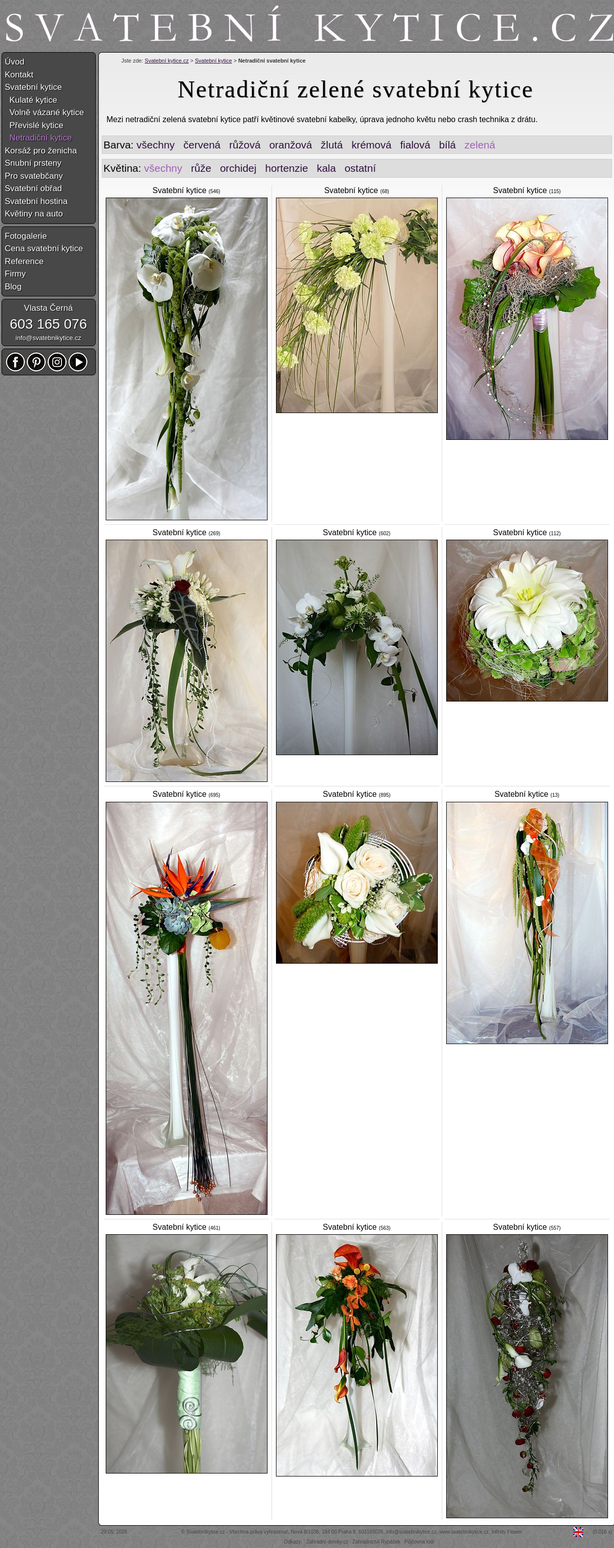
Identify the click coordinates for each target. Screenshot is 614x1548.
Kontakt (19, 74)
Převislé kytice (34, 125)
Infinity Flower (506, 1532)
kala (326, 168)
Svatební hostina (36, 201)
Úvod (15, 62)
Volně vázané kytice (44, 112)
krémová (371, 144)
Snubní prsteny (33, 163)
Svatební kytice (213, 61)
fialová (415, 144)
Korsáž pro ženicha (41, 150)
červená (202, 144)
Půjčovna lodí (419, 1542)
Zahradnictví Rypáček (376, 1542)
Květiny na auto (34, 213)
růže (201, 168)
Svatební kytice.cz (167, 61)
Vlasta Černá (48, 308)
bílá (447, 144)
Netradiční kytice (38, 137)
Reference (24, 261)
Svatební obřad (33, 188)
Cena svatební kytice (44, 248)
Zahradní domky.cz (327, 1542)
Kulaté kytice (31, 100)
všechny (155, 144)
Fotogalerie (26, 236)
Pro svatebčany (34, 176)
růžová (245, 144)
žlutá (331, 144)
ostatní (360, 168)
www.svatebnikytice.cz (463, 1532)
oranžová (290, 144)
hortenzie (286, 168)
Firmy (15, 274)
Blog (13, 286)
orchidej (238, 168)
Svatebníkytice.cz (205, 1532)
